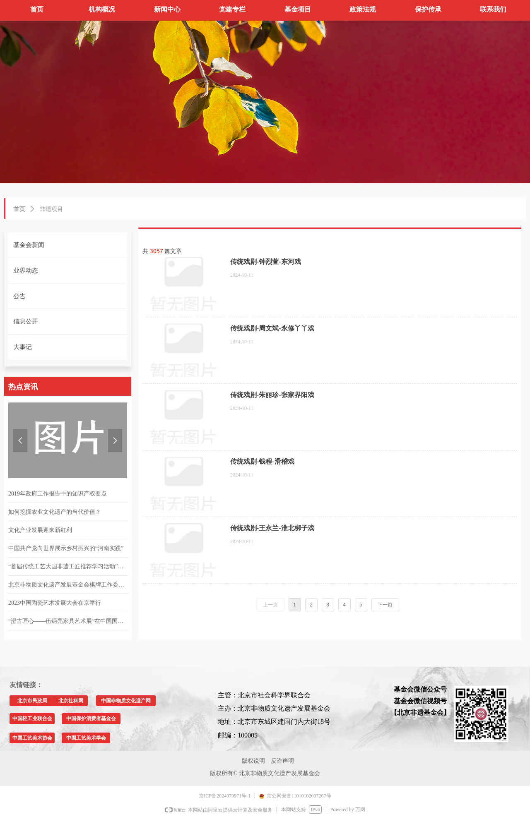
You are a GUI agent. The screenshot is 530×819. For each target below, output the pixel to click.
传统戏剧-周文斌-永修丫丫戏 (272, 328)
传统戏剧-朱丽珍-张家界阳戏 (272, 394)
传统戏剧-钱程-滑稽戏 (262, 461)
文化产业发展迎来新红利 (40, 530)
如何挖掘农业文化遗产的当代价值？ (54, 512)
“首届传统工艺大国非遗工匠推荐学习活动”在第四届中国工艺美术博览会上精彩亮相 (67, 566)
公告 (19, 296)
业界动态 (25, 270)
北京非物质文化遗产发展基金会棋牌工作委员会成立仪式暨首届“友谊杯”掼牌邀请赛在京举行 (67, 585)
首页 (19, 209)
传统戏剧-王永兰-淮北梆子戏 (272, 528)
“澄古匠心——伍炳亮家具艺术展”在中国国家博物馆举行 (67, 621)
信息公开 (25, 321)
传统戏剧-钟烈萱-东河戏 (265, 261)
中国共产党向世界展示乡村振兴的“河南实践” (65, 548)
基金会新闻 (28, 245)
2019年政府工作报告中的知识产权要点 (57, 494)
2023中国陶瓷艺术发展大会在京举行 (54, 603)
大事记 (22, 347)
